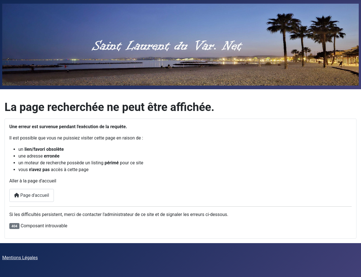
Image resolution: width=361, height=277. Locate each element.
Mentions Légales (20, 257)
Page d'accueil (31, 195)
